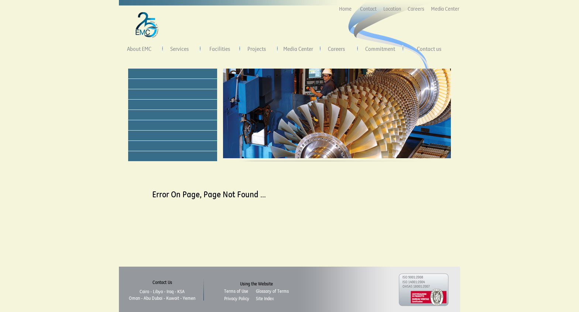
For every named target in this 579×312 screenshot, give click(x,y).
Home (345, 9)
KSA (181, 291)
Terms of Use (236, 291)
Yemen (189, 298)
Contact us (429, 48)
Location (392, 9)
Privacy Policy (236, 298)
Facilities (219, 48)
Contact (368, 9)
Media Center (445, 9)
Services (179, 48)
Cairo (144, 291)
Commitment (380, 48)
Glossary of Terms (272, 291)
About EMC (139, 48)
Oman (134, 298)
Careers (416, 9)
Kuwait (172, 298)
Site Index (265, 298)
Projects (256, 48)
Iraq (170, 291)
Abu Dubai (153, 298)
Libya (158, 291)
